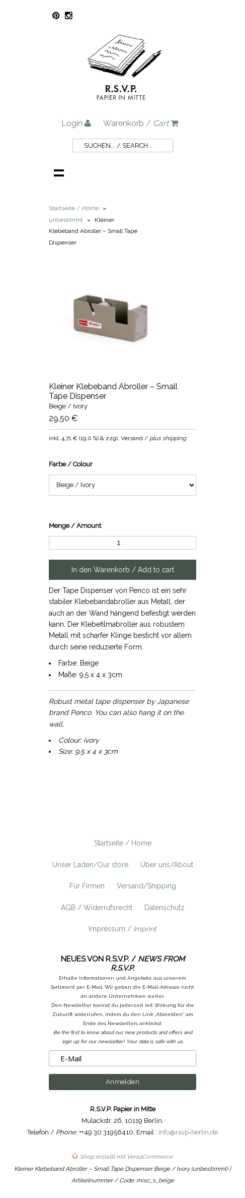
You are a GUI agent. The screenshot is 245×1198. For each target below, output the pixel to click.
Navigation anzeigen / (59, 172)
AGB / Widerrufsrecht (96, 908)
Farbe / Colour (71, 464)
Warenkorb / (140, 123)
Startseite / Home (122, 843)
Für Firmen (87, 886)
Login (76, 123)
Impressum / (122, 929)
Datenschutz (164, 908)
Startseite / (74, 208)
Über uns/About (166, 865)
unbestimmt (66, 219)
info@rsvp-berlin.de (188, 1132)
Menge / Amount (75, 525)
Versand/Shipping (146, 886)
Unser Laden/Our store (90, 865)
